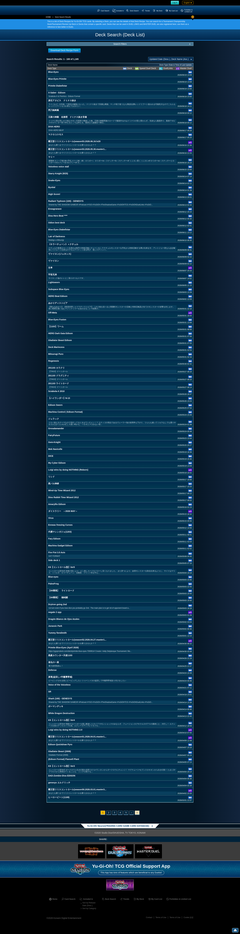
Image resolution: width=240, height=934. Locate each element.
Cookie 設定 (188, 917)
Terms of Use (161, 917)
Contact (149, 917)
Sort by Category (89, 908)
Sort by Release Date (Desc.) (88, 904)
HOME (48, 17)
